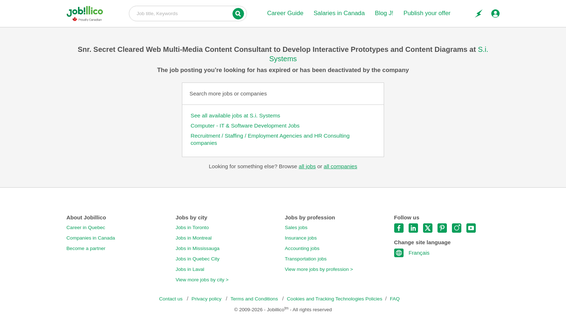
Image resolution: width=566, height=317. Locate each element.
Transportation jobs (306, 259)
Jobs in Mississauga (198, 248)
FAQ (395, 299)
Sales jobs (296, 227)
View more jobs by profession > (319, 269)
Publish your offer (427, 13)
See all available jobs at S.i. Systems (235, 115)
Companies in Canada (90, 238)
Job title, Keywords (188, 13)
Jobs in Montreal (194, 238)
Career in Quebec (85, 227)
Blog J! (384, 13)
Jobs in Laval (190, 269)
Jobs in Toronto (192, 227)
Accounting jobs (302, 248)
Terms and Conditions (254, 299)
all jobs (307, 166)
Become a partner (85, 248)
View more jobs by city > (202, 279)
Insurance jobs (301, 238)
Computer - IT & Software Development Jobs (245, 125)
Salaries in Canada (339, 13)
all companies (340, 166)
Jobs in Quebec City (198, 259)
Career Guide (285, 13)
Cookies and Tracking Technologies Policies (334, 299)
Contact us (171, 299)
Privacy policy (207, 299)
